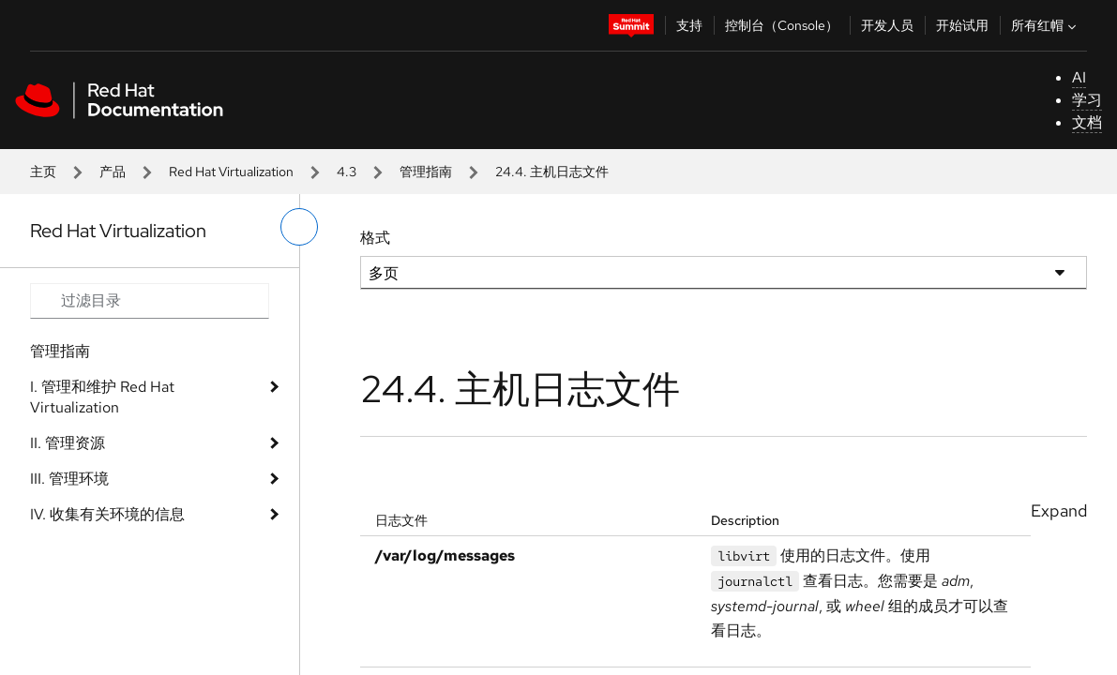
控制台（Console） (781, 25)
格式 (375, 238)
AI (1079, 77)
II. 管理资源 (67, 443)
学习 (1087, 100)
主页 (43, 171)
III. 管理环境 (69, 478)
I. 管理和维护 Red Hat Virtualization (102, 397)
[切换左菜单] (299, 227)
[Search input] (149, 301)
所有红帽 (1045, 25)
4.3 (346, 171)
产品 (112, 171)
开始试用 (962, 25)
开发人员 (887, 25)
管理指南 (426, 171)
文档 (1087, 122)
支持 (689, 25)
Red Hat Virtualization (231, 171)
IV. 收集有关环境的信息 (107, 514)
